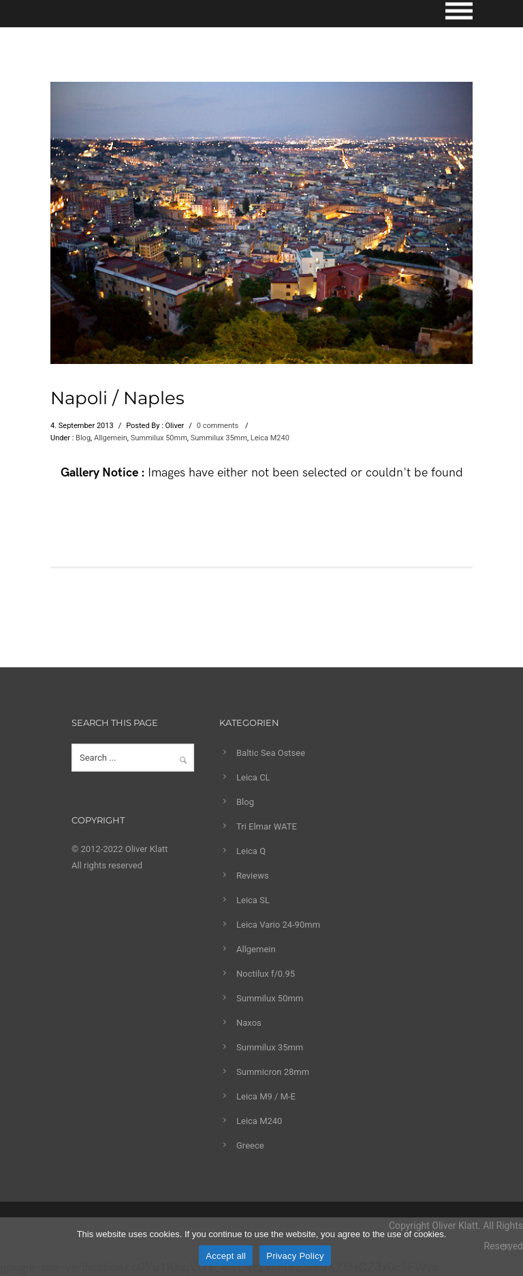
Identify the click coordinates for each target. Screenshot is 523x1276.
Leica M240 (270, 438)
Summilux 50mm (159, 438)
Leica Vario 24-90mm (278, 925)
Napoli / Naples (117, 398)
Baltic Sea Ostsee (270, 753)
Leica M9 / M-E (266, 1096)
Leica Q (251, 851)
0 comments (217, 425)
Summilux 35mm (219, 438)
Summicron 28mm (272, 1072)
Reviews (252, 875)
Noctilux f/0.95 (265, 974)
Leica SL (253, 900)
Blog (83, 438)
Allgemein (110, 438)
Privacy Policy (294, 1256)
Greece (250, 1145)
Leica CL (253, 777)
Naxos (249, 1023)
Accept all (226, 1256)
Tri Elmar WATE (266, 826)
